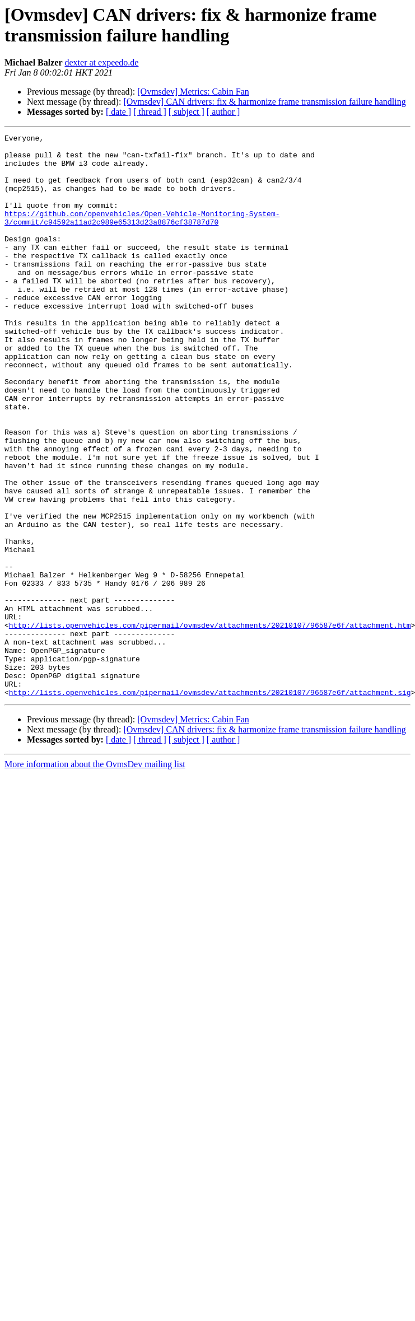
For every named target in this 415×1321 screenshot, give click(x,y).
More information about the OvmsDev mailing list (94, 876)
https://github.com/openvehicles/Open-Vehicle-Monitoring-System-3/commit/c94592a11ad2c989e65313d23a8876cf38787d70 (141, 235)
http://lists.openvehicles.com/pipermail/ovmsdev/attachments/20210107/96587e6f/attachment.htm (210, 724)
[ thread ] (149, 111)
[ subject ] (186, 111)
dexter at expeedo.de (102, 62)
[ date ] (118, 111)
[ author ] (223, 111)
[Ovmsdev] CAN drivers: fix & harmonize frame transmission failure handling (264, 101)
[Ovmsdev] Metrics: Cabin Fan (193, 91)
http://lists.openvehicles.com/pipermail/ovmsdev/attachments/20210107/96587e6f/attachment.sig (210, 805)
